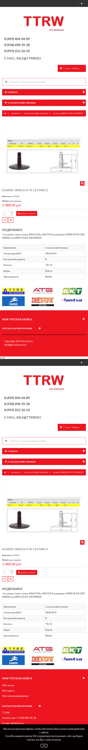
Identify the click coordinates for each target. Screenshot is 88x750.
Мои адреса (8, 690)
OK (44, 746)
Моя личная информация (15, 695)
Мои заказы (8, 685)
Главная (12, 92)
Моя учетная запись (17, 319)
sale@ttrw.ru (29, 58)
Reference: (7, 196)
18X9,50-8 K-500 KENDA (28, 237)
